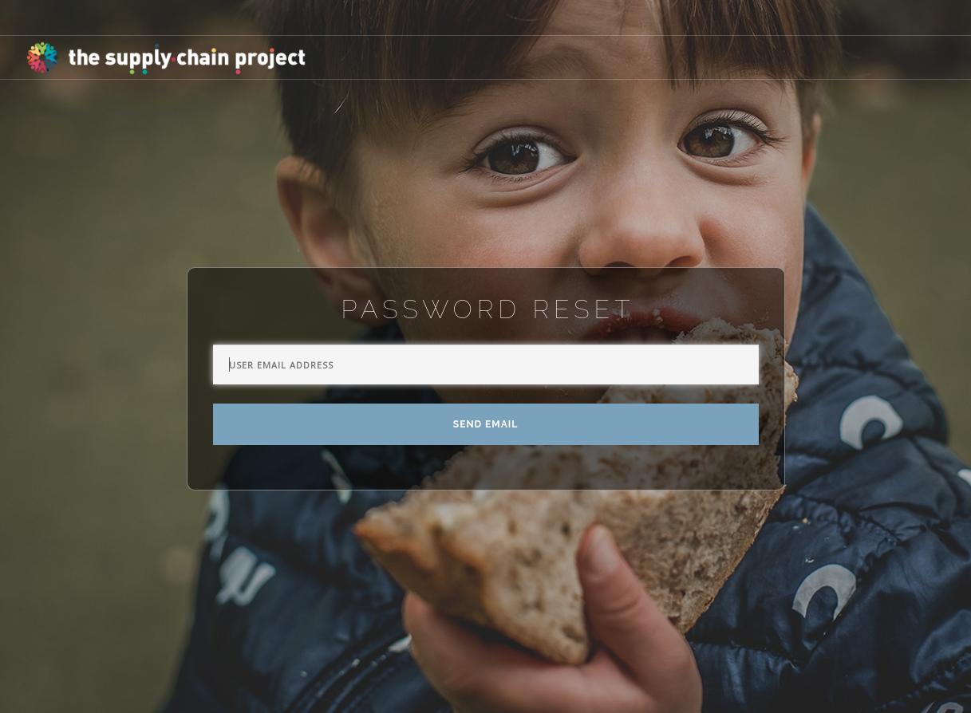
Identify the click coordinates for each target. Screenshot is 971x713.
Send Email (485, 424)
